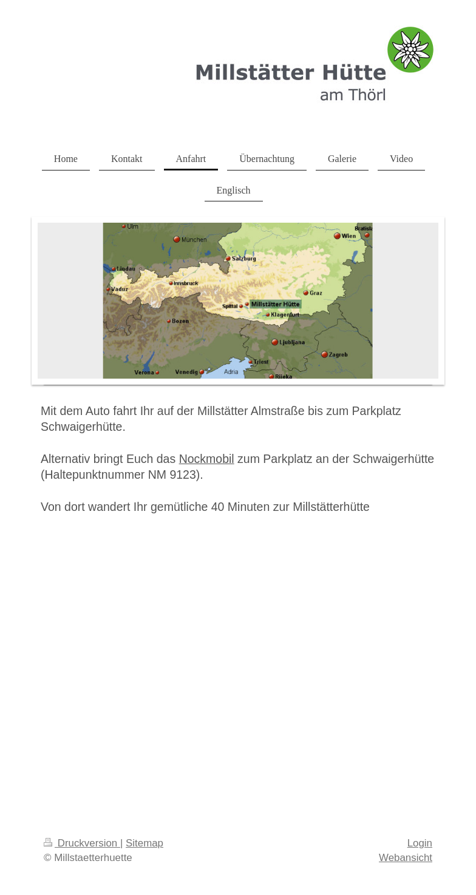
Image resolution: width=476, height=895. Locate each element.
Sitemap (144, 843)
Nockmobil (206, 458)
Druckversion (82, 843)
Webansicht (405, 857)
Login (419, 843)
